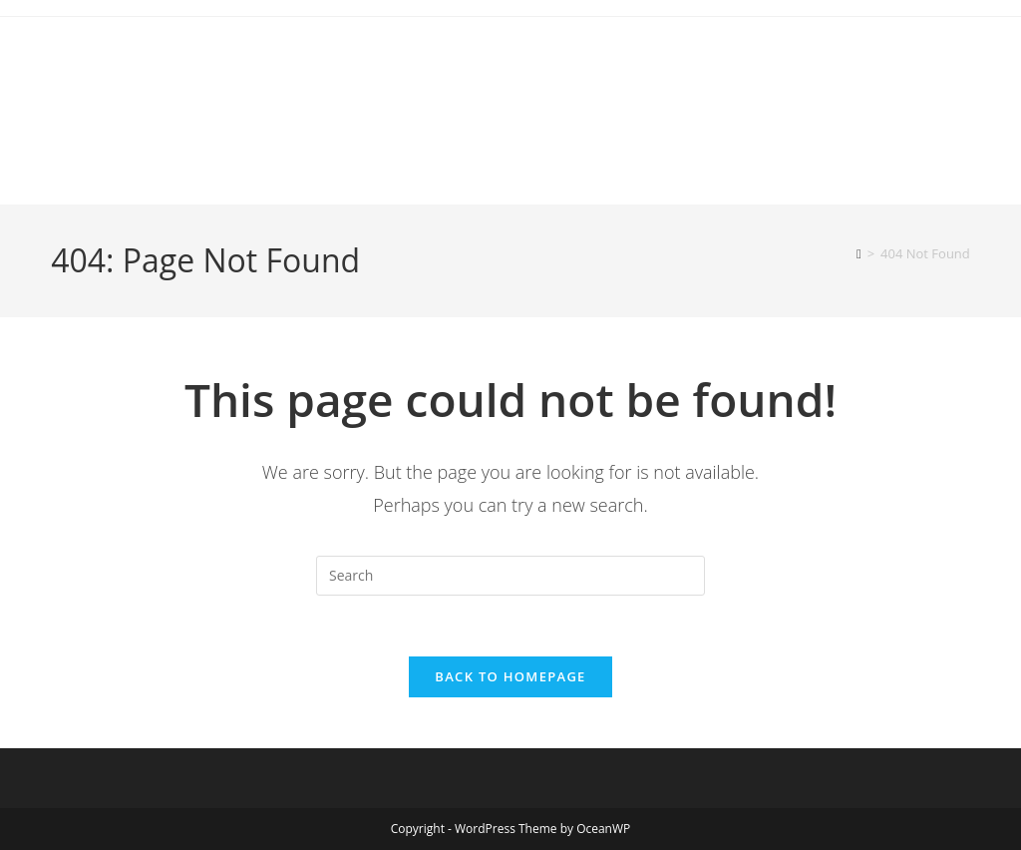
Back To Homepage (510, 676)
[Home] (858, 253)
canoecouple (150, 63)
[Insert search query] (510, 576)
